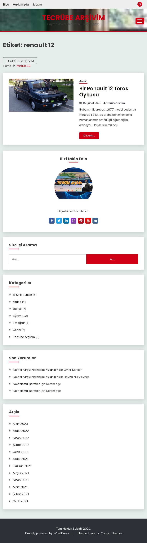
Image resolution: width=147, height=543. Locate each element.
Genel (17, 330)
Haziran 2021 (22, 466)
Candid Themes (111, 533)
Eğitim (17, 316)
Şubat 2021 (21, 494)
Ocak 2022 (20, 452)
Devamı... (89, 135)
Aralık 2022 (21, 431)
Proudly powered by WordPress (47, 533)
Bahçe (17, 308)
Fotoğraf (19, 323)
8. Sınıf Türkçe (22, 295)
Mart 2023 (20, 424)
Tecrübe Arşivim (73, 18)
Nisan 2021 (21, 480)
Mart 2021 (20, 487)
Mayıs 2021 (21, 473)
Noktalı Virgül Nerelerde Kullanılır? (35, 370)
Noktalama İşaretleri (26, 384)
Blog (6, 4)
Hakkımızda (21, 4)
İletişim (37, 4)
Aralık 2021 (21, 459)
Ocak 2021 (20, 501)
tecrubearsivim (115, 103)
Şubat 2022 (21, 445)
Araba (83, 81)
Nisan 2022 (21, 438)
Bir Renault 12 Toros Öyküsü (103, 91)
